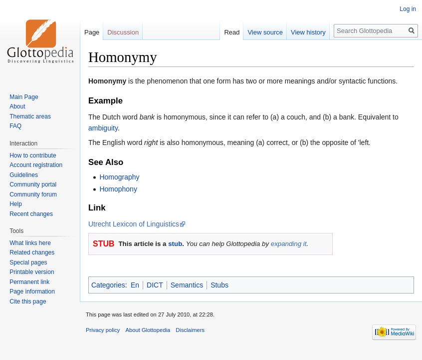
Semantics (187, 285)
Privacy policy (103, 330)
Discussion (123, 32)
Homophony (118, 189)
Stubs (219, 285)
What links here (30, 243)
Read (231, 32)
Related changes (31, 252)
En (135, 285)
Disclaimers (190, 330)
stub (175, 244)
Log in (408, 9)
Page (91, 32)
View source (265, 32)
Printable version (31, 272)
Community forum (33, 194)
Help (15, 204)
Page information (32, 291)
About (17, 106)
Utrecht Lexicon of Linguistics (133, 224)
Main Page (23, 97)
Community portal (32, 184)
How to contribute (32, 155)
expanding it (289, 244)
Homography (119, 177)
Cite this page (27, 301)
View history (308, 32)
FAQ (15, 126)
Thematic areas (30, 116)
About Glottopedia (148, 330)
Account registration (35, 165)
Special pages (28, 262)
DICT (155, 285)
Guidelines (23, 175)
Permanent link (29, 282)
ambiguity (103, 128)
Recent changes (31, 214)
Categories (108, 285)
